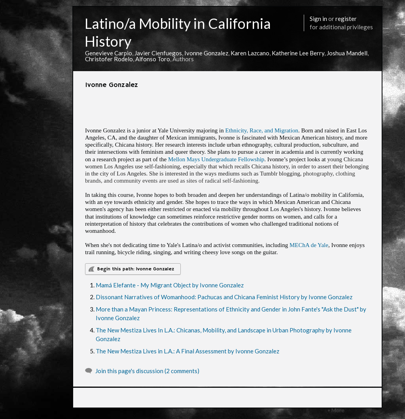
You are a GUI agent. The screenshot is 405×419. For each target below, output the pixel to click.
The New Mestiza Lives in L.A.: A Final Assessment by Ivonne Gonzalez (187, 351)
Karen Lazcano (250, 53)
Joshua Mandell (347, 53)
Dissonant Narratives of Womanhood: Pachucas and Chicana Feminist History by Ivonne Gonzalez (224, 296)
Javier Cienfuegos (158, 53)
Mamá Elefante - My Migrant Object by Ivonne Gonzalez (170, 285)
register (346, 18)
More (337, 410)
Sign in (318, 18)
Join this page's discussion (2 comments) (147, 370)
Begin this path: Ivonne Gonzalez (135, 269)
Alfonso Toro (152, 58)
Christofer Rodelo (109, 58)
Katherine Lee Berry (298, 53)
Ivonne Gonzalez (206, 53)
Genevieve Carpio (108, 53)
